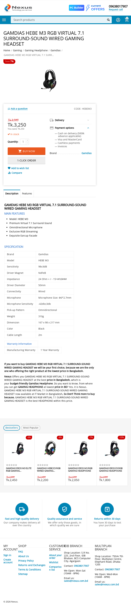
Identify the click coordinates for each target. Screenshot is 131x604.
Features (27, 193)
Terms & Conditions (29, 569)
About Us (23, 556)
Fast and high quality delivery (22, 518)
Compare (15, 172)
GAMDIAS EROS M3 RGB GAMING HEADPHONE (80, 469)
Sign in (7, 555)
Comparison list (55, 568)
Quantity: (13, 141)
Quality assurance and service (64, 518)
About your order (55, 557)
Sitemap (23, 574)
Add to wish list (18, 168)
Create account (7, 561)
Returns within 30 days (107, 518)
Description (11, 193)
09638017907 (118, 6)
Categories (4, 19)
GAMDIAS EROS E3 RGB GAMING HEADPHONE (110, 469)
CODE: (77, 108)
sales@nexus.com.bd (76, 580)
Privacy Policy (25, 560)
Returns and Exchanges (31, 565)
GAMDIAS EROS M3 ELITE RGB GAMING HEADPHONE (18, 469)
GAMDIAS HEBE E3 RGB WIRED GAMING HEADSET (48, 469)
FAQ (20, 551)
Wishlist (53, 562)
